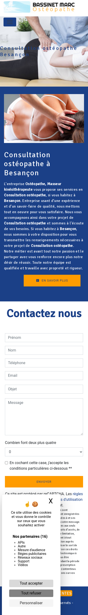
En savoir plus (52, 280)
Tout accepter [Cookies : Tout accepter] (31, 583)
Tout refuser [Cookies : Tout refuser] (31, 593)
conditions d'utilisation (64, 499)
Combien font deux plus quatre (30, 442)
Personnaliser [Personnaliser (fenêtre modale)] (31, 603)
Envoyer (44, 481)
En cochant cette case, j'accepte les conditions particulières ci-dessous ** (41, 466)
